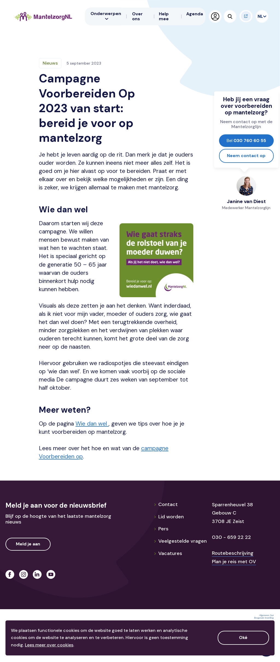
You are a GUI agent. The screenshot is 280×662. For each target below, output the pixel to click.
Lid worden (169, 516)
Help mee (164, 16)
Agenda (194, 14)
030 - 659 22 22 (231, 537)
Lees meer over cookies (49, 645)
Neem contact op (246, 155)
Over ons (137, 16)
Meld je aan (28, 544)
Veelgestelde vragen (180, 541)
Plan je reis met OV (234, 561)
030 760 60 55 (246, 140)
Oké (243, 637)
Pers (161, 528)
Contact (166, 504)
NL (260, 16)
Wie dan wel (92, 423)
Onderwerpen (106, 16)
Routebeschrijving (232, 553)
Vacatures (168, 553)
